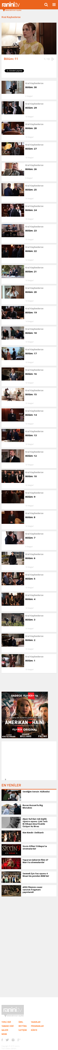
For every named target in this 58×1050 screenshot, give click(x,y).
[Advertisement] (30, 760)
